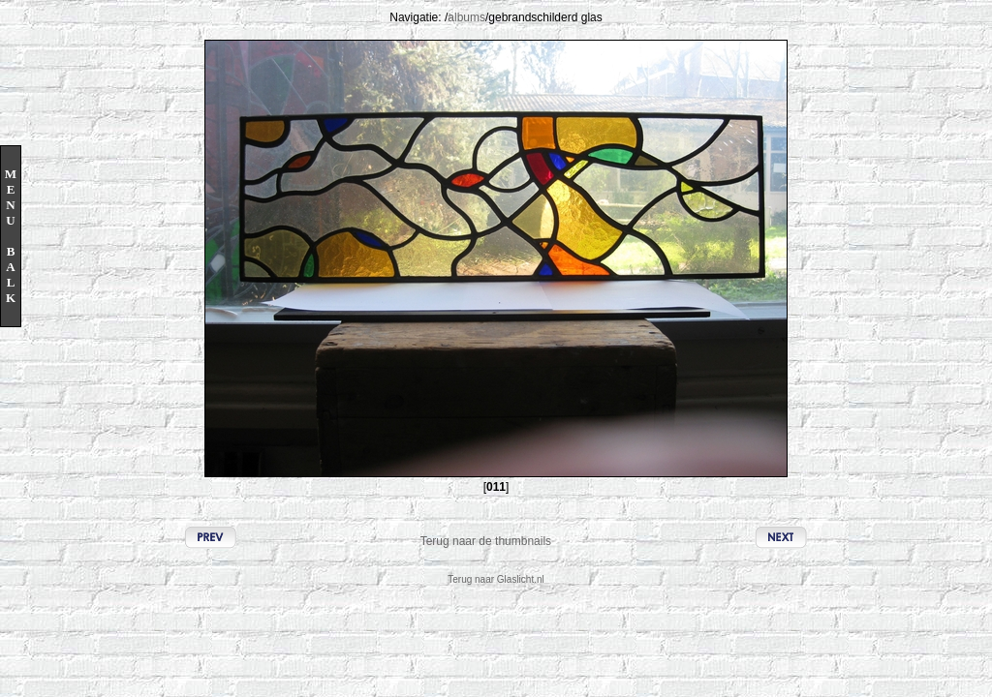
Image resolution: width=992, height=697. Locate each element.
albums (466, 17)
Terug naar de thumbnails (485, 541)
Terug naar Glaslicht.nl (496, 579)
